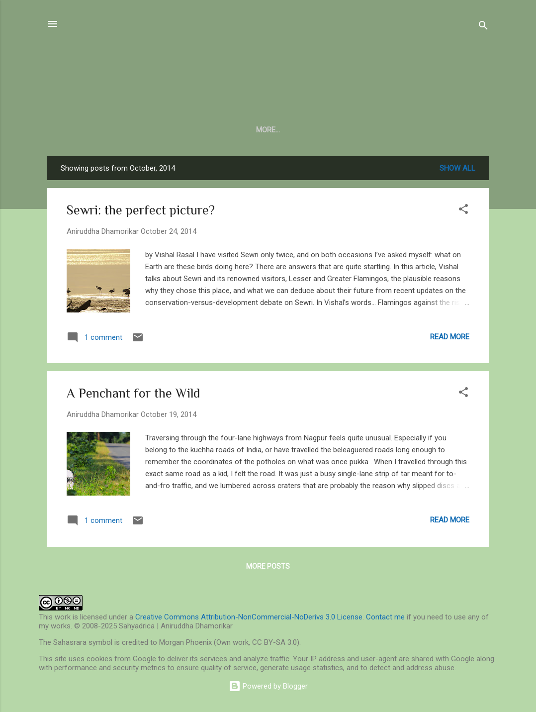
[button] (463, 212)
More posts (268, 568)
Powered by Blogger (268, 686)
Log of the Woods (404, 129)
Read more (449, 338)
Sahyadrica (268, 69)
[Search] (483, 27)
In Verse (337, 129)
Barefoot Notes (273, 129)
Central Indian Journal (179, 129)
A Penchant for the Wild (133, 395)
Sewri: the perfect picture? (141, 212)
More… (468, 129)
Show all (457, 170)
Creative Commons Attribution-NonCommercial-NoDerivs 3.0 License (248, 616)
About (68, 129)
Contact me (385, 616)
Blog (106, 129)
